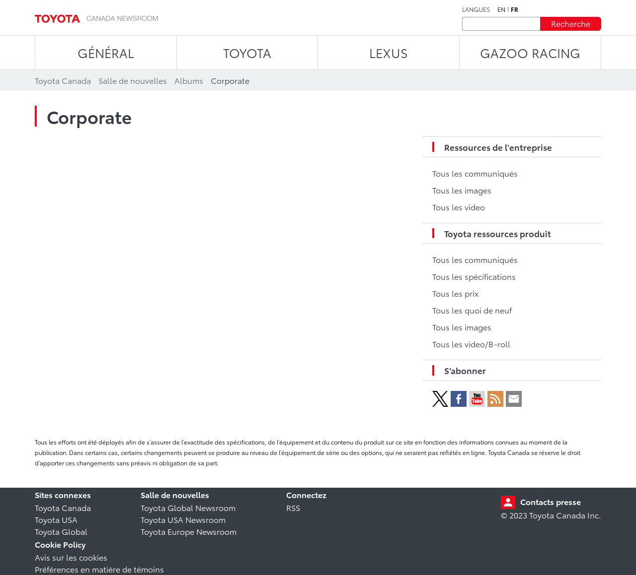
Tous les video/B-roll (471, 343)
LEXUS (388, 52)
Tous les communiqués (475, 173)
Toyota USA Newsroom (183, 519)
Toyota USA (56, 519)
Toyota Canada (63, 507)
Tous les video (458, 206)
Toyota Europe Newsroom (189, 531)
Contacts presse (550, 501)
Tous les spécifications (474, 276)
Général (106, 52)
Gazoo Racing (530, 52)
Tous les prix (455, 293)
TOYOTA (247, 52)
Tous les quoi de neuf (472, 310)
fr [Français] (514, 9)
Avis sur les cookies (71, 557)
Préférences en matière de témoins (99, 569)
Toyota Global (61, 531)
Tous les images (461, 189)
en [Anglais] (501, 9)
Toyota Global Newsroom (188, 507)
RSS (293, 507)
